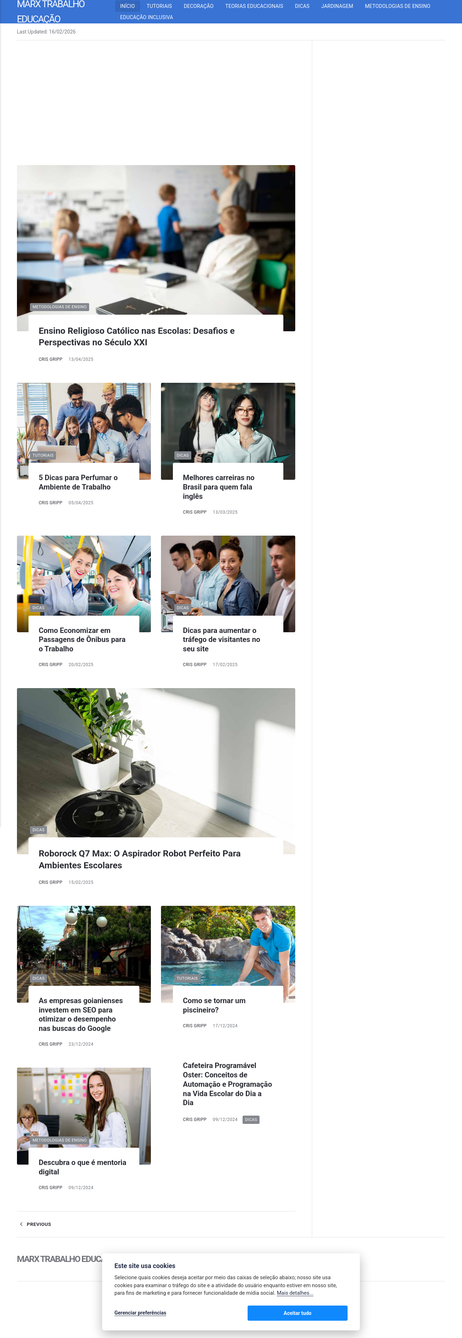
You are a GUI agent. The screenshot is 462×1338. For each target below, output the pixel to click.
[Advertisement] (156, 111)
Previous (34, 1224)
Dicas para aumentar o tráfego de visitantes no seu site (224, 639)
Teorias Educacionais (259, 6)
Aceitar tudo (326, 1313)
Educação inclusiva (151, 17)
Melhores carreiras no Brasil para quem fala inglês (221, 486)
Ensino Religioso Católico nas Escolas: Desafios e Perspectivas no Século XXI (147, 336)
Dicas (307, 6)
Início (132, 6)
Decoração (203, 6)
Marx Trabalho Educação (71, 1259)
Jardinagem (342, 6)
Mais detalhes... (295, 1294)
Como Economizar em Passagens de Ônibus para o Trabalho (77, 639)
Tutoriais (164, 6)
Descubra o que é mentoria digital (69, 1167)
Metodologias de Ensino (402, 6)
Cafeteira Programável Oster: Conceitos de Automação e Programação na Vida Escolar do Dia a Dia (222, 1084)
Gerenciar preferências (140, 1313)
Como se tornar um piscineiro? (216, 1005)
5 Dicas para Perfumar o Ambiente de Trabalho (80, 482)
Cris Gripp (51, 359)
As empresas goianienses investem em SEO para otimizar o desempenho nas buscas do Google (83, 1014)
